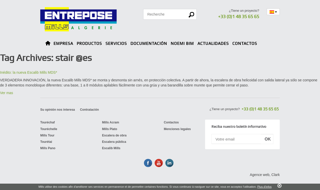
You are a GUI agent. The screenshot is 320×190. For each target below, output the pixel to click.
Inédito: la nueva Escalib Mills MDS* (28, 72)
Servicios (116, 43)
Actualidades (213, 43)
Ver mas (6, 93)
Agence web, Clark (265, 175)
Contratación (89, 109)
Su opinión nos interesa (57, 109)
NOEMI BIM (182, 43)
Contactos (244, 43)
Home (48, 44)
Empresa (63, 43)
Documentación (148, 43)
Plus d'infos (264, 186)
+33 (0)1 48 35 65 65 (238, 16)
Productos (89, 43)
